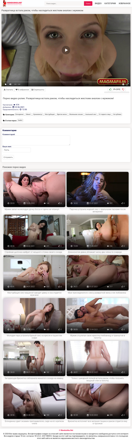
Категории (110, 3)
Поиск (88, 3)
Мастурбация (49, 114)
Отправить (8, 157)
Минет (28, 114)
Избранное (125, 3)
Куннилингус (37, 114)
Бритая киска (62, 114)
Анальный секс (90, 114)
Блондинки (20, 114)
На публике (117, 114)
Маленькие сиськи (76, 114)
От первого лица (105, 114)
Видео (98, 3)
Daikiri (20, 120)
